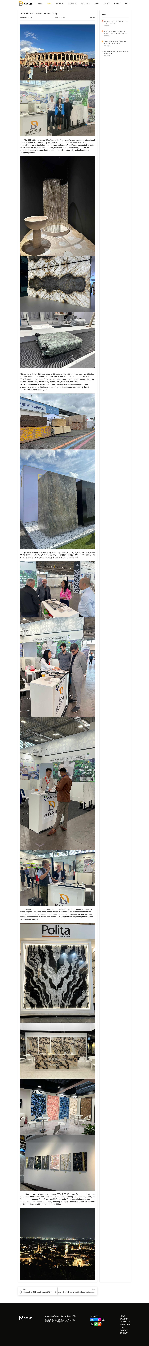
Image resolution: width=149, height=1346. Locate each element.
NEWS (49, 4)
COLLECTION (72, 4)
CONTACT (117, 4)
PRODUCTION (85, 4)
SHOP (96, 4)
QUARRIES (59, 4)
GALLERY (106, 4)
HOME (40, 4)
